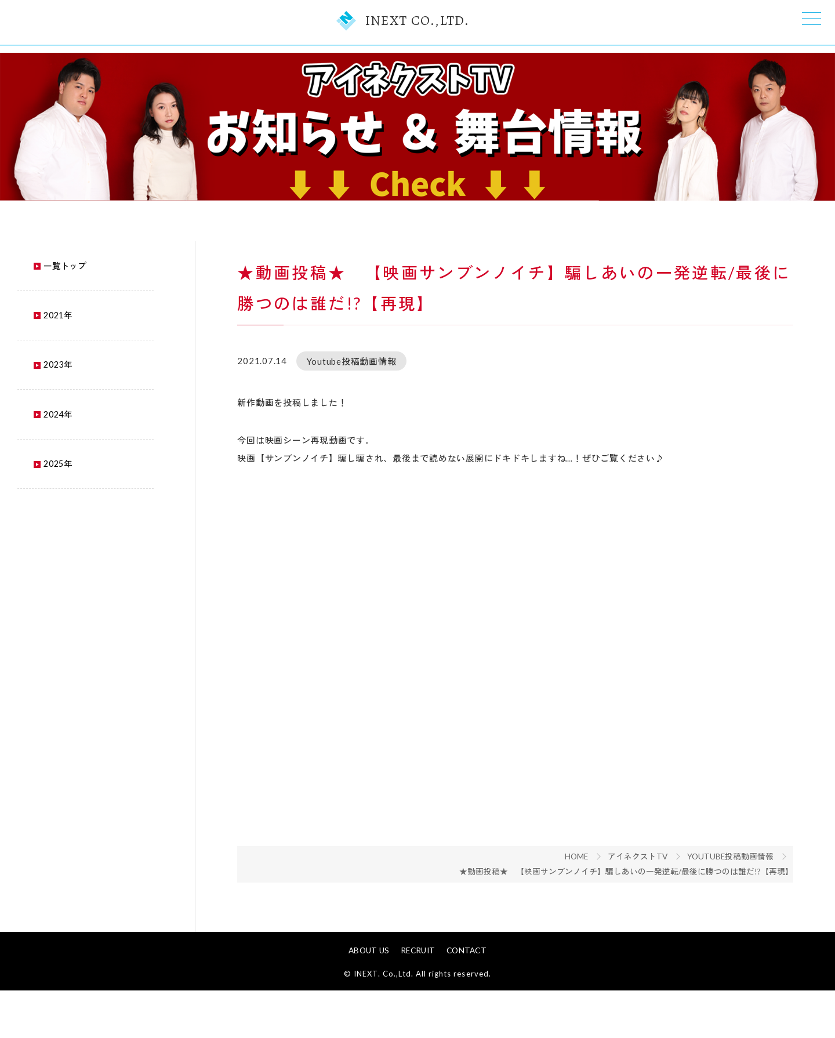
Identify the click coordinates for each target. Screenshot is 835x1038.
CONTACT (465, 998)
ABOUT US (370, 998)
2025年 (38, 488)
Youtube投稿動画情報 (736, 884)
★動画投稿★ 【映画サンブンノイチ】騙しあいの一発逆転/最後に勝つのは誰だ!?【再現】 (633, 900)
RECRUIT (417, 998)
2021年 (38, 333)
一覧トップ (45, 280)
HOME (581, 884)
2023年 (38, 384)
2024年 (38, 436)
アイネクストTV (643, 884)
